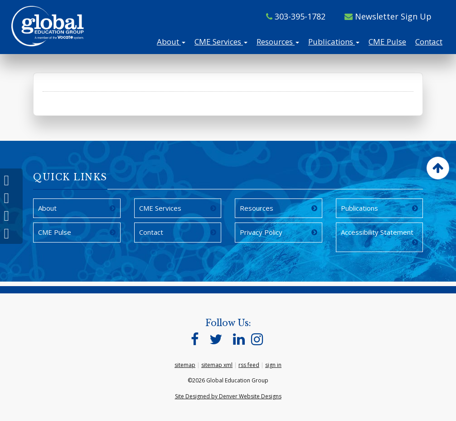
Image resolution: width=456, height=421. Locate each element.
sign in (273, 365)
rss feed (248, 365)
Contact (428, 41)
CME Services (220, 41)
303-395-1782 (295, 16)
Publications (333, 41)
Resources (278, 41)
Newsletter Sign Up (388, 16)
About (171, 41)
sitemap (185, 365)
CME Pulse (387, 41)
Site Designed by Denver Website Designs (228, 396)
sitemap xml (217, 365)
